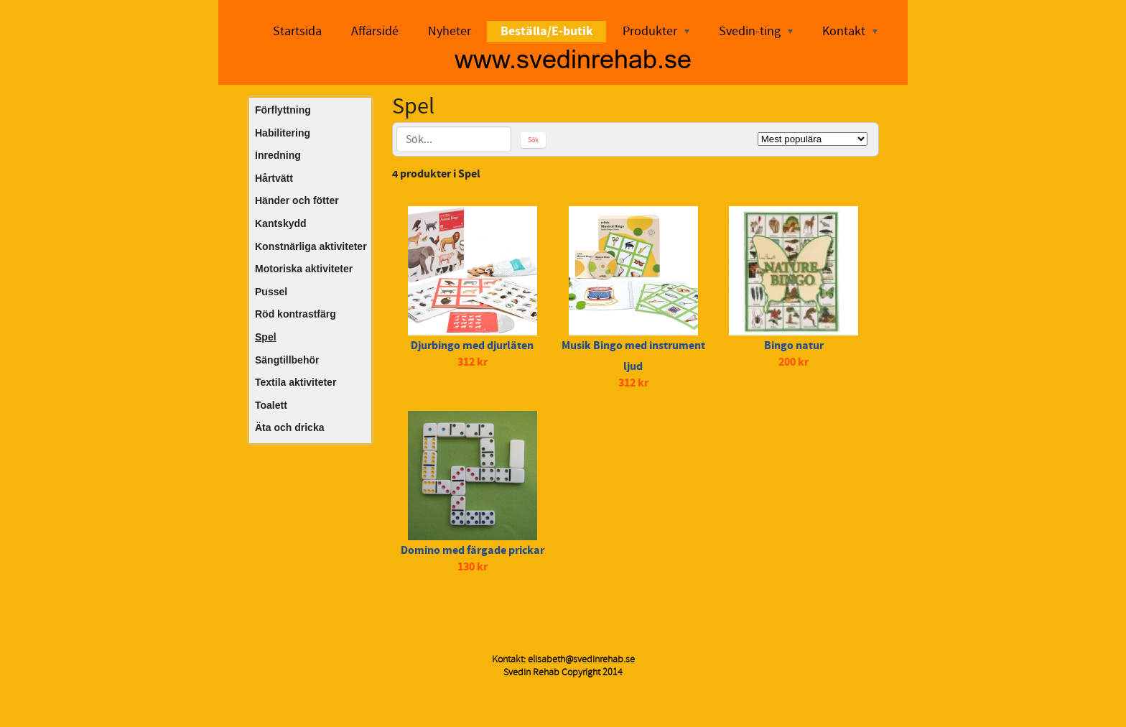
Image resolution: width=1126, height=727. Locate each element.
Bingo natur (794, 345)
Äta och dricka (289, 427)
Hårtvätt (274, 178)
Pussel (271, 291)
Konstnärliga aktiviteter (311, 246)
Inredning (278, 155)
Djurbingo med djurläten (472, 345)
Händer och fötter (297, 200)
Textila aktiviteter (295, 382)
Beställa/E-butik (547, 31)
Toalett (271, 405)
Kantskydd (281, 223)
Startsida (297, 31)
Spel (265, 337)
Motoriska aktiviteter (304, 268)
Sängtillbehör (287, 360)
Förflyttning (283, 110)
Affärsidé (375, 31)
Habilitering (282, 133)
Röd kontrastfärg (295, 314)
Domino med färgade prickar (472, 550)
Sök (533, 139)
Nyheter (449, 31)
